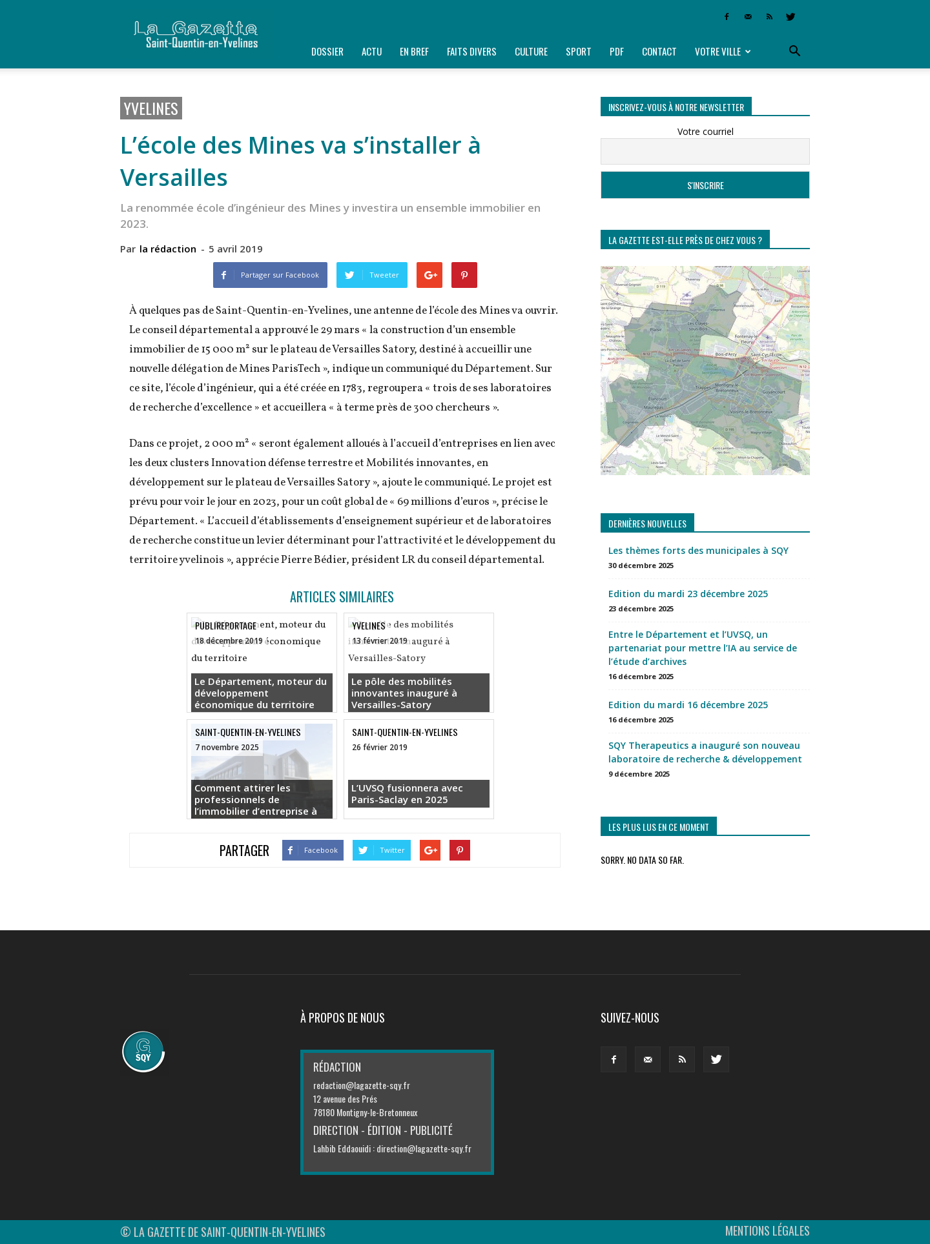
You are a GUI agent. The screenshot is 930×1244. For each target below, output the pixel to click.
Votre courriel (705, 131)
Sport (579, 51)
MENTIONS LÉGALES (767, 1230)
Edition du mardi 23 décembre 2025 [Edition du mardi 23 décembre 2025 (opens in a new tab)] (688, 593)
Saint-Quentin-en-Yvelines (248, 732)
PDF (617, 51)
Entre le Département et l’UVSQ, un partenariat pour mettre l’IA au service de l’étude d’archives (702, 648)
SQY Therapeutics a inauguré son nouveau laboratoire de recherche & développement (705, 752)
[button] (794, 51)
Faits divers (472, 51)
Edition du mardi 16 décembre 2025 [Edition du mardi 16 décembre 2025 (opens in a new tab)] (688, 704)
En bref (414, 51)
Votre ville (723, 51)
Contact (659, 51)
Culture (531, 51)
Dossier (327, 51)
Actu (372, 51)
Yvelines (151, 108)
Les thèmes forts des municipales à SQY (698, 550)
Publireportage (225, 625)
